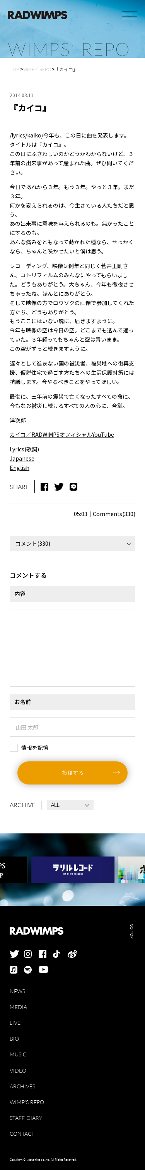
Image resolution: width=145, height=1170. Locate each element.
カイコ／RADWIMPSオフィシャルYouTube (62, 434)
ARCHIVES (22, 1086)
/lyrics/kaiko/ (26, 135)
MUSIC (18, 1054)
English (19, 467)
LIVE (15, 1023)
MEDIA (18, 1007)
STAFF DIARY (26, 1118)
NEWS (17, 991)
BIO (14, 1038)
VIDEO (18, 1070)
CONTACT (22, 1133)
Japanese (22, 458)
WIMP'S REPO (27, 1102)
